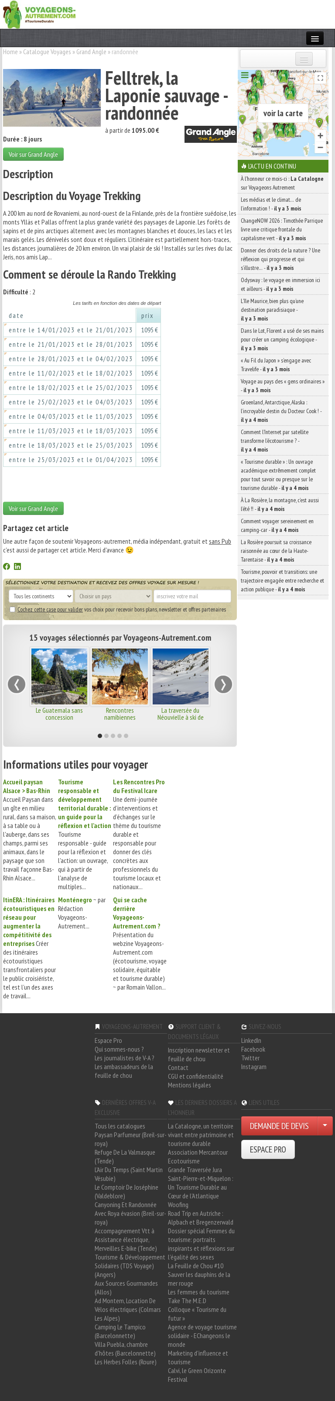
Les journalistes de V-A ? (124, 1057)
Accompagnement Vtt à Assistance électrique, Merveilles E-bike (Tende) (126, 1239)
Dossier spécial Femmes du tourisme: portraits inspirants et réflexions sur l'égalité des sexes (201, 1243)
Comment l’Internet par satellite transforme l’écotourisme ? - (274, 440)
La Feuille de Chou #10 (195, 1265)
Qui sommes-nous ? (119, 1049)
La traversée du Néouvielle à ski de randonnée (180, 717)
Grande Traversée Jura (195, 1169)
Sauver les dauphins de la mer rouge (199, 1278)
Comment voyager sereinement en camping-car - (277, 525)
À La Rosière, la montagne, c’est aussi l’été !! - (280, 504)
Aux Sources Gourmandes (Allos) (126, 1287)
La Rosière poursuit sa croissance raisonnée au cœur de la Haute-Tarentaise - (276, 550)
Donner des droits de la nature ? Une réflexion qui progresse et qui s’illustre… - (280, 259)
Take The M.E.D (187, 1300)
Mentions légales (189, 1084)
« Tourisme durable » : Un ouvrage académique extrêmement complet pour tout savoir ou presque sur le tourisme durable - (278, 475)
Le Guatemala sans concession (59, 713)
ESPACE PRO (268, 1149)
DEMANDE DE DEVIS (279, 1126)
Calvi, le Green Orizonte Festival (197, 1375)
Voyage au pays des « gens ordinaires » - (283, 385)
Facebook (253, 1049)
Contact (178, 1067)
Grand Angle (91, 51)
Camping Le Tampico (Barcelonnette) (120, 1331)
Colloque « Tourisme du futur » (197, 1313)
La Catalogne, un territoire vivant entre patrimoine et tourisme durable (201, 1134)
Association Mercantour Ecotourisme (198, 1156)
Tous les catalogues (120, 1125)
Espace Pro (108, 1040)
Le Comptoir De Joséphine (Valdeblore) (126, 1191)
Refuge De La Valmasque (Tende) (125, 1156)
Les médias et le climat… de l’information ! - (271, 204)
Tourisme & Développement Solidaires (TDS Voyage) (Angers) (130, 1266)
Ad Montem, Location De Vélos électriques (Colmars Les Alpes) (128, 1309)
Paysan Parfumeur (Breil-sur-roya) (131, 1139)
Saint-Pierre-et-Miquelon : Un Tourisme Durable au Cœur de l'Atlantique (200, 1187)
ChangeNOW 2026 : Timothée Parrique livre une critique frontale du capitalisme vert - (282, 229)
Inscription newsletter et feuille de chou (199, 1054)
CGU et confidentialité (195, 1076)
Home (10, 51)
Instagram (254, 1066)
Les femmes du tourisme (198, 1291)
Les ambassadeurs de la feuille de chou (124, 1071)
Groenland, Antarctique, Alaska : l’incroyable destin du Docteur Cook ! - (281, 411)
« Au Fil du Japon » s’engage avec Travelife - (276, 364)
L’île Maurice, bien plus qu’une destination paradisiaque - (272, 309)
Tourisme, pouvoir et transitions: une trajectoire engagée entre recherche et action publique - (282, 580)
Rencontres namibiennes (120, 713)
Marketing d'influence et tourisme (198, 1357)
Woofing (178, 1204)
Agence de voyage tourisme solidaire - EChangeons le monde (202, 1335)
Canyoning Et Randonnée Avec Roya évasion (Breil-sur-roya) (130, 1213)
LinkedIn (251, 1040)
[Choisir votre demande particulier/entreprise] (325, 1125)
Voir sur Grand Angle (33, 154)
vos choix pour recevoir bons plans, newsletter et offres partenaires (118, 609)
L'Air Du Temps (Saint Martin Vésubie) (129, 1174)
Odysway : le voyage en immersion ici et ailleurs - (280, 284)
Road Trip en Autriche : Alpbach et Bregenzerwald (200, 1217)
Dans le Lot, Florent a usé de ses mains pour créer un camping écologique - (282, 339)
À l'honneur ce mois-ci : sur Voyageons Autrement (282, 183)
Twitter (250, 1057)
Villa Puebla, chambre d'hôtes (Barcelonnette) (125, 1348)
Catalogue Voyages (47, 51)
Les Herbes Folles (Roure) (126, 1361)
